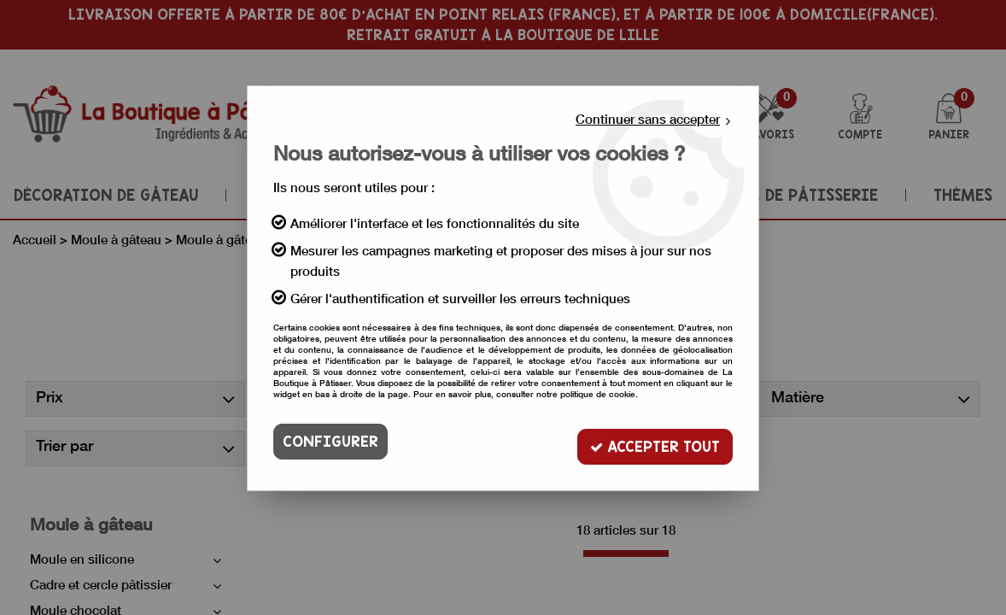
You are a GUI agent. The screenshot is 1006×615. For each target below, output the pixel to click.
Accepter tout (652, 441)
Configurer (331, 441)
